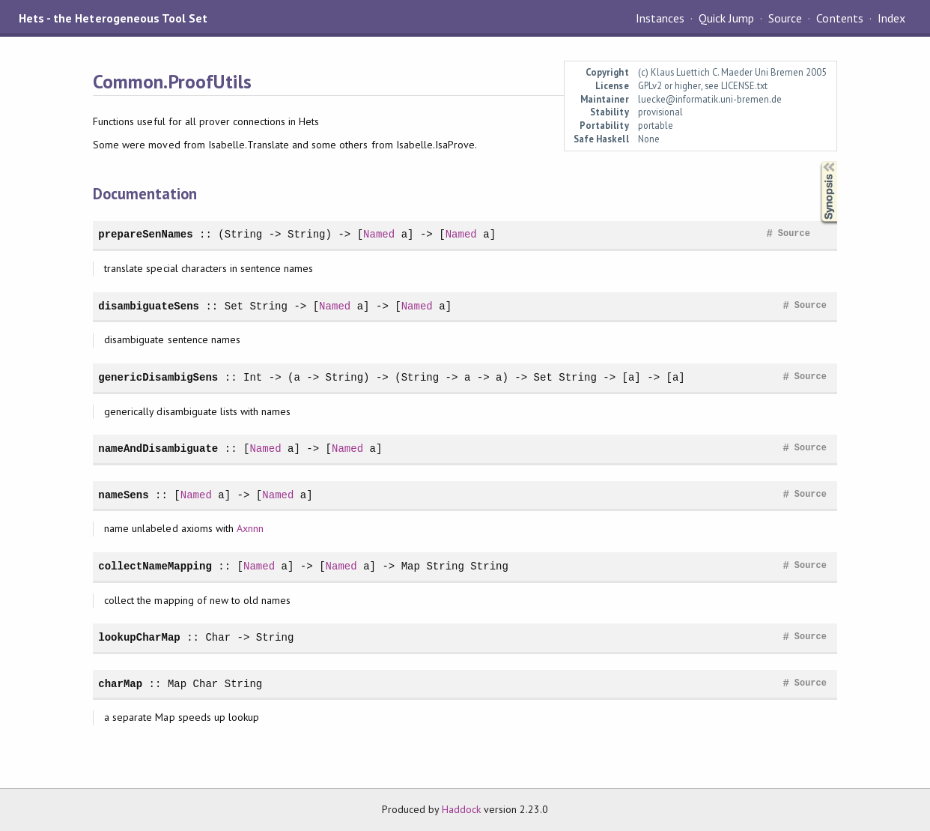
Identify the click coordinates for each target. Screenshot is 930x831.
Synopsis (816, 161)
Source (785, 17)
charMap (120, 684)
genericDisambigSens (158, 377)
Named (379, 234)
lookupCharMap (139, 637)
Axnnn (250, 528)
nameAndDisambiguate (158, 448)
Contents (839, 17)
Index (891, 17)
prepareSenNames (145, 234)
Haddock (461, 809)
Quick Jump (726, 17)
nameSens (123, 495)
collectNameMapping (155, 566)
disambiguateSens (148, 306)
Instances (660, 17)
